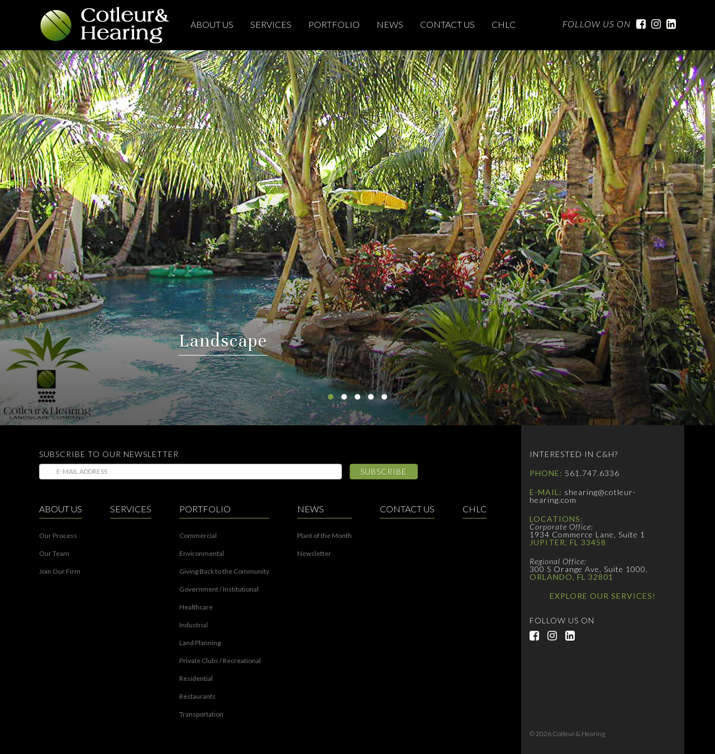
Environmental (201, 553)
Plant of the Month (324, 535)
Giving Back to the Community (224, 571)
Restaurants (197, 696)
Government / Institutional (219, 589)
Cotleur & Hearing (105, 25)
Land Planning (200, 643)
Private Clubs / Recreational (220, 660)
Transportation (201, 714)
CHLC (504, 24)
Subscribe (383, 471)
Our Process (58, 535)
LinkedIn (668, 24)
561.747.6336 (592, 473)
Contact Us (447, 24)
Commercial (198, 535)
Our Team (54, 553)
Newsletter (314, 553)
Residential (196, 678)
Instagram (653, 24)
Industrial (193, 625)
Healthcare (196, 607)
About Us (211, 24)
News (389, 24)
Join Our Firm (59, 571)
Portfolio (334, 24)
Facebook (638, 24)
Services (271, 24)
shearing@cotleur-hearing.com (583, 496)
